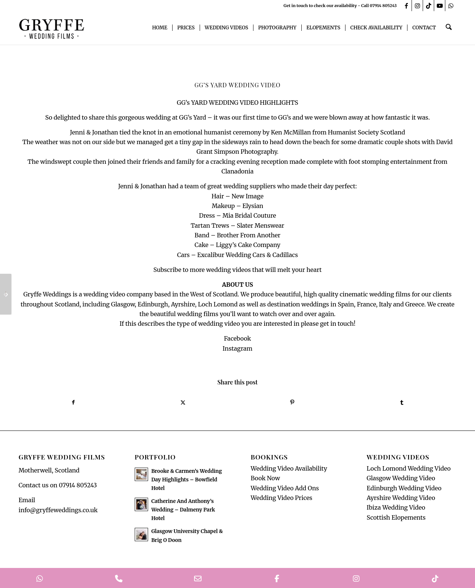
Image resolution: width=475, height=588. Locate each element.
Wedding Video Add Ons (284, 489)
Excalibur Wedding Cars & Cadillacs (247, 255)
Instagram (237, 348)
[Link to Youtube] (439, 5)
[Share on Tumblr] (401, 403)
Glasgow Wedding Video (401, 479)
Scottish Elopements (396, 519)
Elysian (252, 205)
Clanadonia (238, 171)
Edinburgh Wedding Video (404, 489)
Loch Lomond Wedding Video (409, 470)
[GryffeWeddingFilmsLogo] (52, 28)
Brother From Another (248, 235)
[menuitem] (160, 28)
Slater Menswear (260, 225)
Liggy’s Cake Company (248, 244)
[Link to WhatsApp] (450, 5)
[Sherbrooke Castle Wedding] (6, 294)
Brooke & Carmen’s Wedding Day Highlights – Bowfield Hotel (186, 481)
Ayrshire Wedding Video (401, 499)
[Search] (449, 28)
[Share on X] (183, 403)
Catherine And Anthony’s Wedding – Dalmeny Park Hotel (183, 511)
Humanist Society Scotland (366, 132)
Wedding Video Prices (281, 499)
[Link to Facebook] (406, 5)
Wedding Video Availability (288, 470)
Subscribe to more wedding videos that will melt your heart (237, 269)
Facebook (237, 338)
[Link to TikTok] (428, 5)
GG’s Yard (192, 117)
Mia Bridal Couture (249, 215)
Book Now (265, 479)
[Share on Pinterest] (292, 403)
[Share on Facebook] (73, 403)
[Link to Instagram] (417, 5)
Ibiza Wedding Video (396, 509)
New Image (247, 196)
